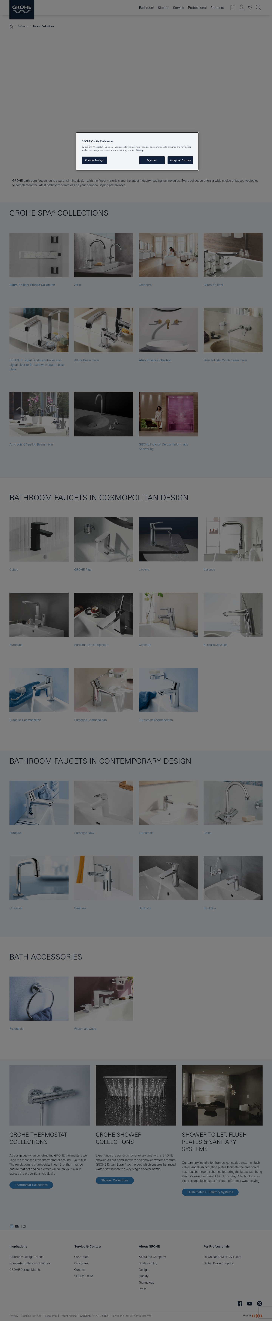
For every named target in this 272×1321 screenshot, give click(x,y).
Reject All (152, 160)
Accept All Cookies (180, 160)
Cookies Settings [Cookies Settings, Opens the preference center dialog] (94, 160)
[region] (137, 151)
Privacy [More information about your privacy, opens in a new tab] (139, 150)
